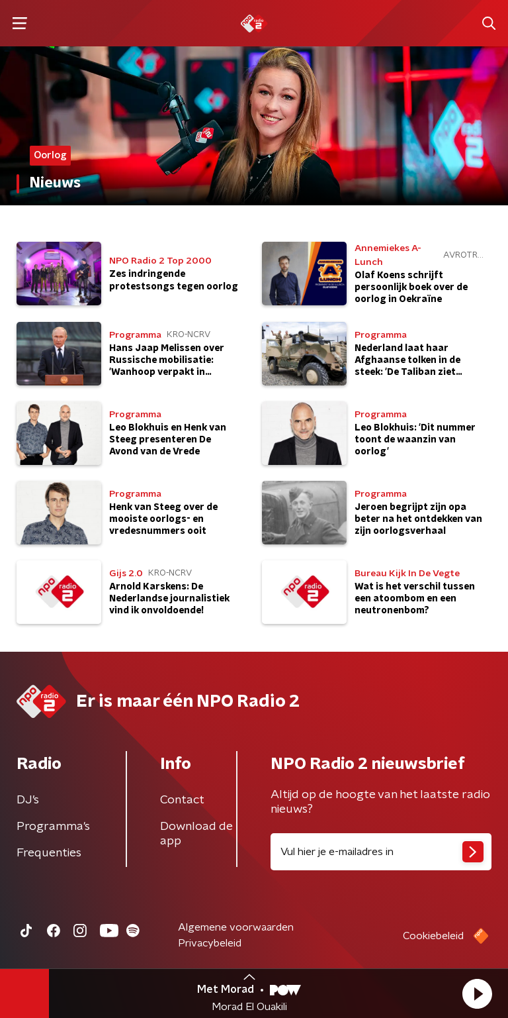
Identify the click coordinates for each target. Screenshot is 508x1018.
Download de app (196, 834)
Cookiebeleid (433, 936)
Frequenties (49, 853)
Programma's (53, 827)
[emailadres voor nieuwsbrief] (381, 851)
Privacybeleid (209, 943)
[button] (477, 993)
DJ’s (28, 800)
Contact (182, 800)
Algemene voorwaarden (236, 927)
